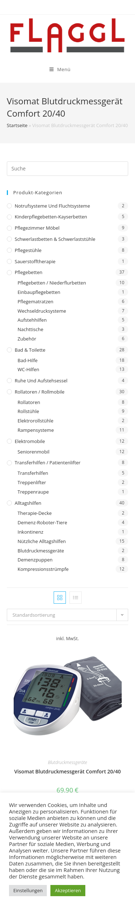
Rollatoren (29, 402)
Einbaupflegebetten (39, 292)
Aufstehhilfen (32, 320)
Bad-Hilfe (28, 360)
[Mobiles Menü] (46, 69)
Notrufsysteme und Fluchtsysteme (52, 206)
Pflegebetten (28, 272)
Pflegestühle (28, 250)
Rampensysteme (36, 430)
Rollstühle (28, 411)
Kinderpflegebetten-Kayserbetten (51, 216)
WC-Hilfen (28, 369)
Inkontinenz (30, 532)
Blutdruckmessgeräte (41, 550)
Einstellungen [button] (27, 890)
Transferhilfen (33, 473)
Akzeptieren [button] (68, 890)
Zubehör (27, 338)
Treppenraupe (33, 492)
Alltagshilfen (28, 503)
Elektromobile (30, 441)
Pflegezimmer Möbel (37, 228)
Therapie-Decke (35, 513)
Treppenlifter (32, 482)
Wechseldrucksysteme (42, 311)
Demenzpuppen (35, 559)
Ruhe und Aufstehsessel (41, 380)
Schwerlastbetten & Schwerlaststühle (55, 239)
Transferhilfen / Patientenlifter (48, 462)
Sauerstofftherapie (35, 261)
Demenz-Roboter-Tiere (42, 522)
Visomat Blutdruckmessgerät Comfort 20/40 (67, 771)
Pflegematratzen (36, 301)
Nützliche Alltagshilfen (42, 541)
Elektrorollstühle (35, 420)
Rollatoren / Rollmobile (39, 392)
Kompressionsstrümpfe (43, 569)
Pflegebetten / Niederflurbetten (52, 282)
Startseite (17, 125)
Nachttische (30, 329)
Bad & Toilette (30, 350)
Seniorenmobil (33, 451)
